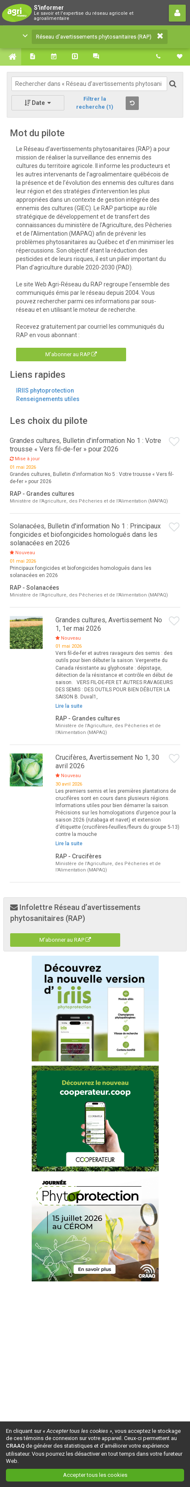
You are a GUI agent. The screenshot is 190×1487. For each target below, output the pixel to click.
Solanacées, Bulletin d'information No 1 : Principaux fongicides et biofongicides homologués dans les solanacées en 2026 (85, 534)
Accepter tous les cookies (95, 1475)
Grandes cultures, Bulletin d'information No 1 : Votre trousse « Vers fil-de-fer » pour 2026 (85, 445)
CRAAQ (15, 1446)
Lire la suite (69, 706)
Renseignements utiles (48, 399)
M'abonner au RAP (71, 354)
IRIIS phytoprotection (45, 390)
